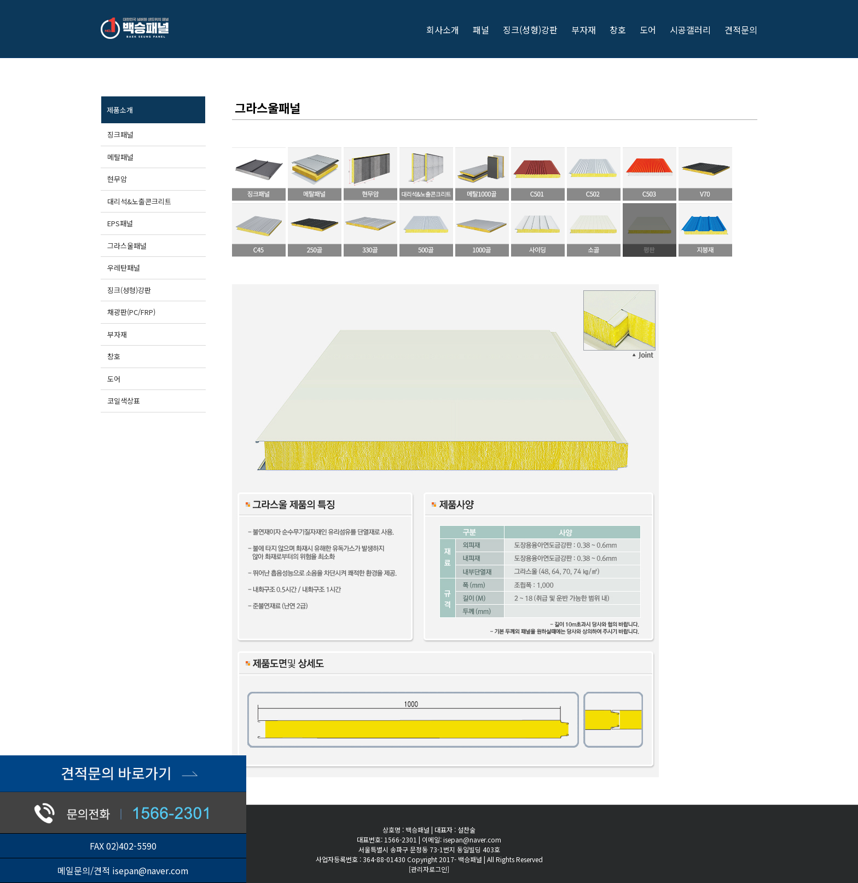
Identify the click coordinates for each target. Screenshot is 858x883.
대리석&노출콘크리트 (139, 201)
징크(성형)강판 (129, 290)
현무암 (117, 179)
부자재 (117, 334)
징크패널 (120, 134)
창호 (113, 356)
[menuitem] (449, 29)
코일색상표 (123, 400)
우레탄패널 (123, 267)
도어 (113, 379)
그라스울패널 (127, 245)
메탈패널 (120, 157)
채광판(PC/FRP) (131, 312)
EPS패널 (120, 223)
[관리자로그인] (429, 869)
